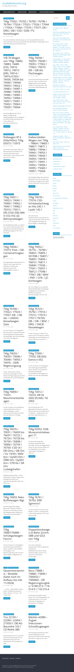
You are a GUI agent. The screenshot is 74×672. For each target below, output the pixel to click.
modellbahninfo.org (14, 3)
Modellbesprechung (8, 18)
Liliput (54, 200)
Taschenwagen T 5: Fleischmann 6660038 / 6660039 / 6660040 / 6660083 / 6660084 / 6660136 (61, 60)
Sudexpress (56, 223)
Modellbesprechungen (46, 12)
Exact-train (56, 193)
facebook (17, 658)
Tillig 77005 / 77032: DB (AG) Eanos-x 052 (37, 356)
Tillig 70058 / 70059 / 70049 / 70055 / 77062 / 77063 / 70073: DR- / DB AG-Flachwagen (37, 65)
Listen (5, 567)
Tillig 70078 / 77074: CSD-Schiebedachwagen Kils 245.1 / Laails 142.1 (38, 203)
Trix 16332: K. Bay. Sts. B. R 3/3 (61, 89)
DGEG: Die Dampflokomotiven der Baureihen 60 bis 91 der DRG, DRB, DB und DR (62, 33)
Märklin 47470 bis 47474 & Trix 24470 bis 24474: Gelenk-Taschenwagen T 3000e (61, 95)
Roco (54, 220)
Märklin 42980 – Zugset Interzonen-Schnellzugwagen (38, 621)
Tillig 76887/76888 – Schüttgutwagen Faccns (13, 534)
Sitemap (12, 658)
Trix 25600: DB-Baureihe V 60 (61, 91)
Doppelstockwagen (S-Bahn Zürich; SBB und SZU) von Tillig (39, 534)
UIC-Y (42, 173)
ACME (54, 178)
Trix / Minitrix (56, 228)
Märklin (55, 205)
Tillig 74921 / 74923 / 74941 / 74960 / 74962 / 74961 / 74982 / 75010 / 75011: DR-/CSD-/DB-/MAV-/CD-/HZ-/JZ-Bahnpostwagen (14, 207)
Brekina (55, 188)
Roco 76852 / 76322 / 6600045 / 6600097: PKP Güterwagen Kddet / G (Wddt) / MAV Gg (62, 54)
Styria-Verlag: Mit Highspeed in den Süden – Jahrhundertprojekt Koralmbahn (61, 39)
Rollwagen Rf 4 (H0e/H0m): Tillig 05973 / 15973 (13, 140)
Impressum (5, 658)
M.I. (13, 36)
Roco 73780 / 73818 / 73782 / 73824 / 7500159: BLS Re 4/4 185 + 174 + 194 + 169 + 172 (62, 101)
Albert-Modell (56, 181)
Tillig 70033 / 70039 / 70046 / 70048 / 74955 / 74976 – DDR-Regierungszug (12, 359)
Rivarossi (55, 215)
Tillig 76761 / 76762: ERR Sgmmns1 (35, 500)
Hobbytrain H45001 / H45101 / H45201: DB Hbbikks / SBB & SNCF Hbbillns (62, 137)
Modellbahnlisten (9, 12)
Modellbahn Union (58, 208)
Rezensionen (32, 12)
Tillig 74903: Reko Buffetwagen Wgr (13, 498)
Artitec (54, 183)
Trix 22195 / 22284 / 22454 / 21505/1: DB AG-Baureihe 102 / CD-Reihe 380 (13, 623)
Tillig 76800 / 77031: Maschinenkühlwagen (13, 396)
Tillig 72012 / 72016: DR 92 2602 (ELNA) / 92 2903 (38, 396)
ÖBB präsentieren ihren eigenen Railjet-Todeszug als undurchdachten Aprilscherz (62, 147)
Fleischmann (56, 195)
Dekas (54, 190)
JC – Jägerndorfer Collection (60, 198)
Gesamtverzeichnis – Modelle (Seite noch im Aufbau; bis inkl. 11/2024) (13, 577)
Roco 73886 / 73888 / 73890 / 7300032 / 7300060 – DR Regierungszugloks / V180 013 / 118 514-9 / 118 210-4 (39, 580)
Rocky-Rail (55, 218)
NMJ (54, 210)
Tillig (54, 225)
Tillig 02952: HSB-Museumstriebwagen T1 (38, 432)
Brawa (54, 186)
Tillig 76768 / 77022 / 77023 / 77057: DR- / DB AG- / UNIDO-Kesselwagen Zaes (12, 316)
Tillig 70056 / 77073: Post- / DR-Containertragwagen (14, 251)
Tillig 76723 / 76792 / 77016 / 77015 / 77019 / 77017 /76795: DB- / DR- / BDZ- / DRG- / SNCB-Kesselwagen (38, 318)
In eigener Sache (57, 169)
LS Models (55, 203)
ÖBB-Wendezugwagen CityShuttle (62, 106)
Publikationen (22, 12)
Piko (54, 213)
